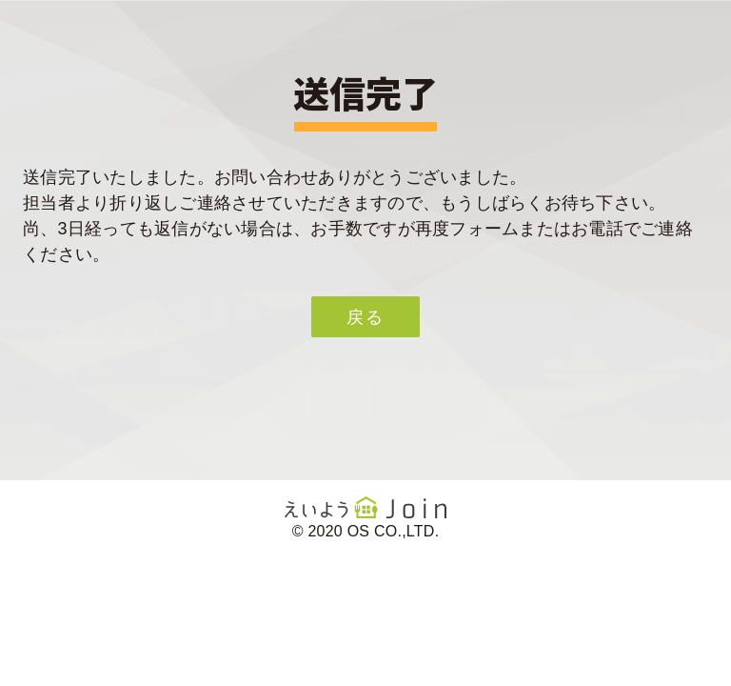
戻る (365, 317)
